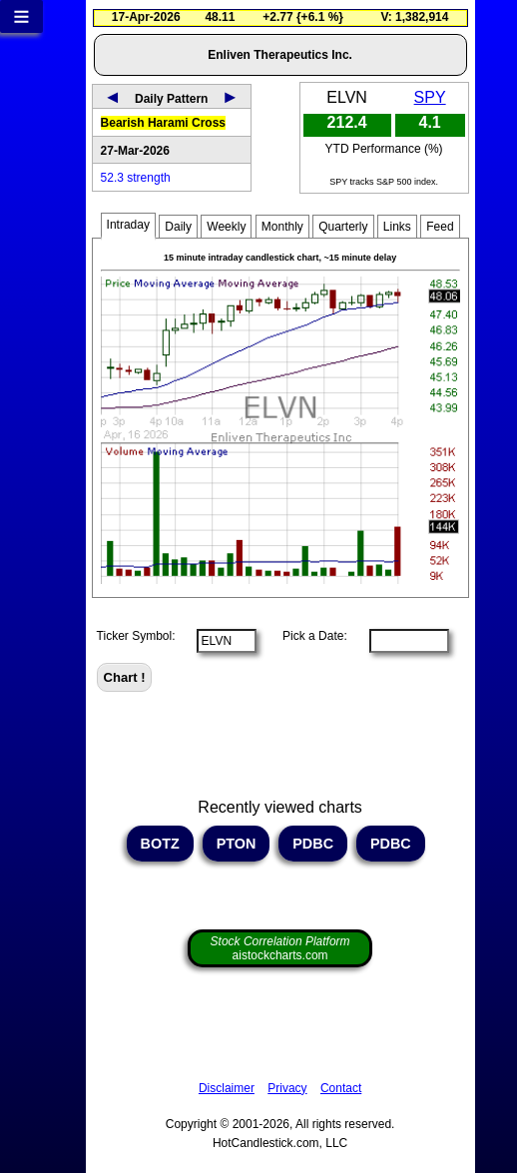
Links (397, 227)
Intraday (128, 225)
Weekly (226, 227)
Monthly (282, 227)
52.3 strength (136, 178)
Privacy (286, 1088)
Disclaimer (227, 1088)
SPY (430, 97)
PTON (236, 844)
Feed (439, 227)
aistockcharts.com (280, 948)
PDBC (312, 844)
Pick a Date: (308, 636)
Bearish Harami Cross (163, 123)
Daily (178, 227)
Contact (340, 1088)
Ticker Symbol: (136, 636)
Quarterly (342, 227)
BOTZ (160, 844)
